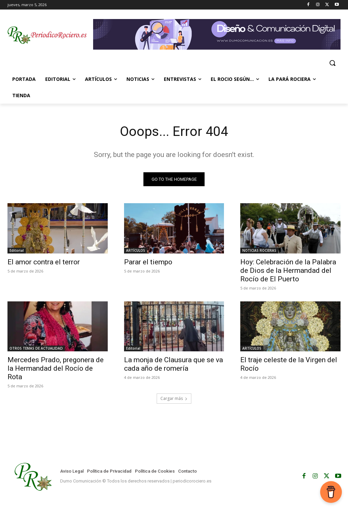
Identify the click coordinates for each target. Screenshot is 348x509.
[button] (332, 63)
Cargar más (174, 399)
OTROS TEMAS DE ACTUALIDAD (36, 348)
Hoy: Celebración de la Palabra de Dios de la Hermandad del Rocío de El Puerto (288, 270)
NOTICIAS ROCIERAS (259, 250)
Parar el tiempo (148, 262)
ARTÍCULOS (135, 250)
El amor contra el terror (43, 262)
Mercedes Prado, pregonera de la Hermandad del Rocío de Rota (55, 368)
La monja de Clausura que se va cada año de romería (173, 364)
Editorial (17, 250)
